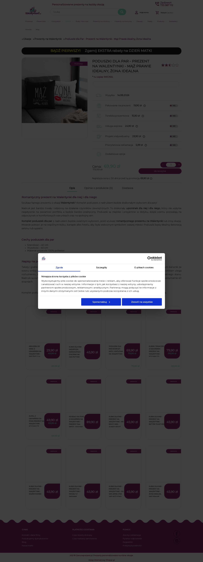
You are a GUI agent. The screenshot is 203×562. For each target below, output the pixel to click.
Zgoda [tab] (59, 267)
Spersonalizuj (101, 301)
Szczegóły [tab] (101, 267)
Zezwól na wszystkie (142, 301)
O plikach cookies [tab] (143, 267)
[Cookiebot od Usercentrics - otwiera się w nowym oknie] (149, 258)
